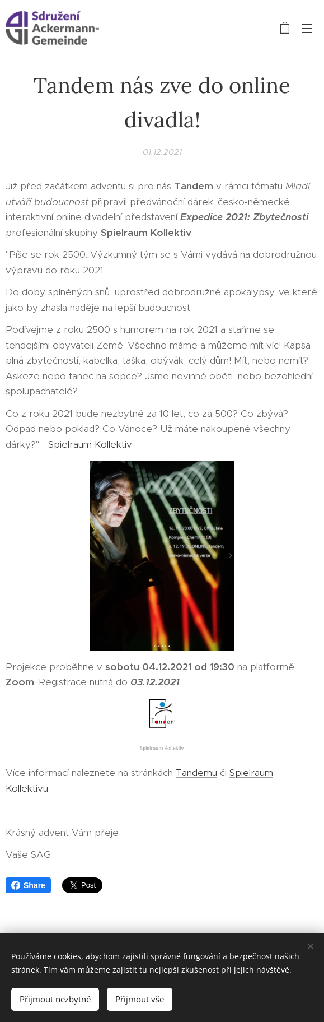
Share (28, 885)
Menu (307, 28)
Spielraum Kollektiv (90, 444)
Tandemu (196, 773)
